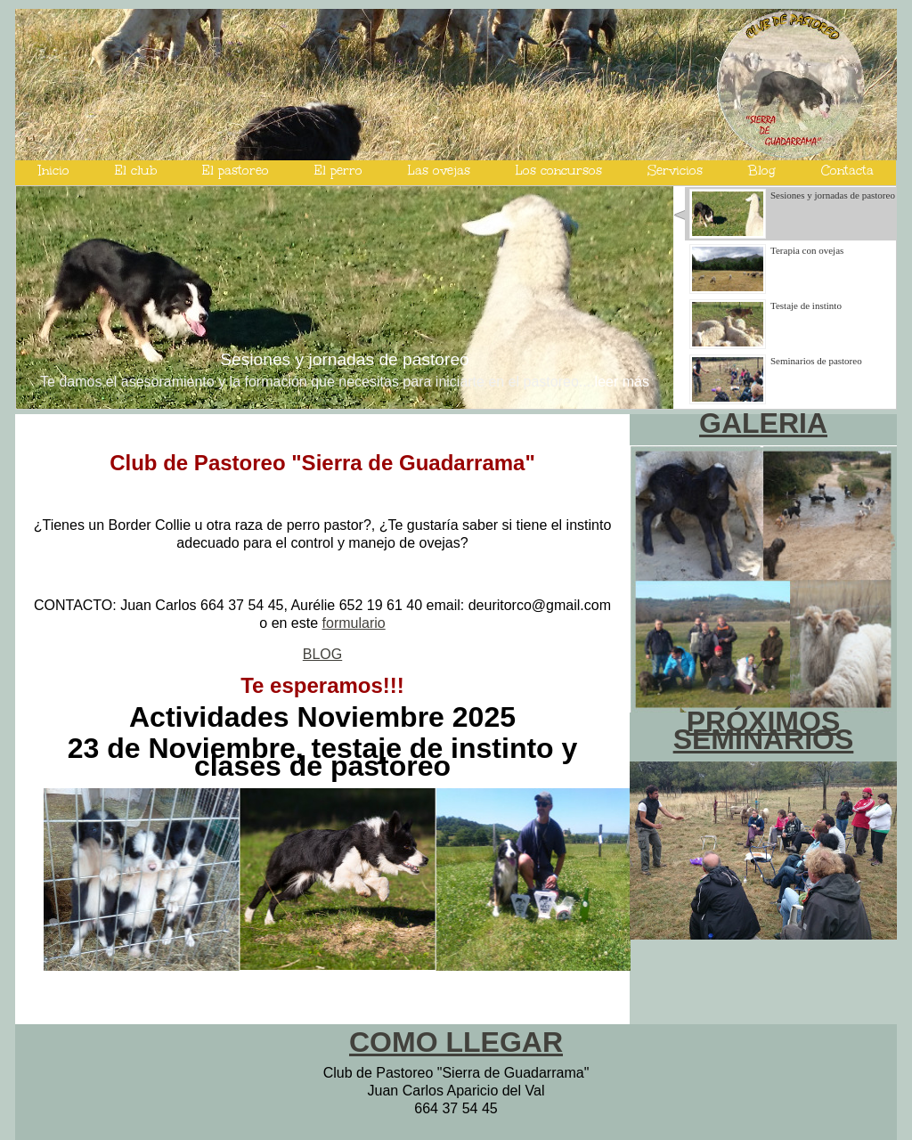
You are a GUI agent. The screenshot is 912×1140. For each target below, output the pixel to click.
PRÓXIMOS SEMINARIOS (763, 730)
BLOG (322, 654)
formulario (354, 623)
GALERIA (763, 423)
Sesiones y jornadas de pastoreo (344, 359)
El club (136, 170)
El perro (338, 170)
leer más (622, 381)
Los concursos (559, 170)
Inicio (53, 170)
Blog (762, 170)
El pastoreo (235, 170)
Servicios (675, 170)
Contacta (847, 170)
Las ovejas (439, 170)
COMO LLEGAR (456, 1042)
